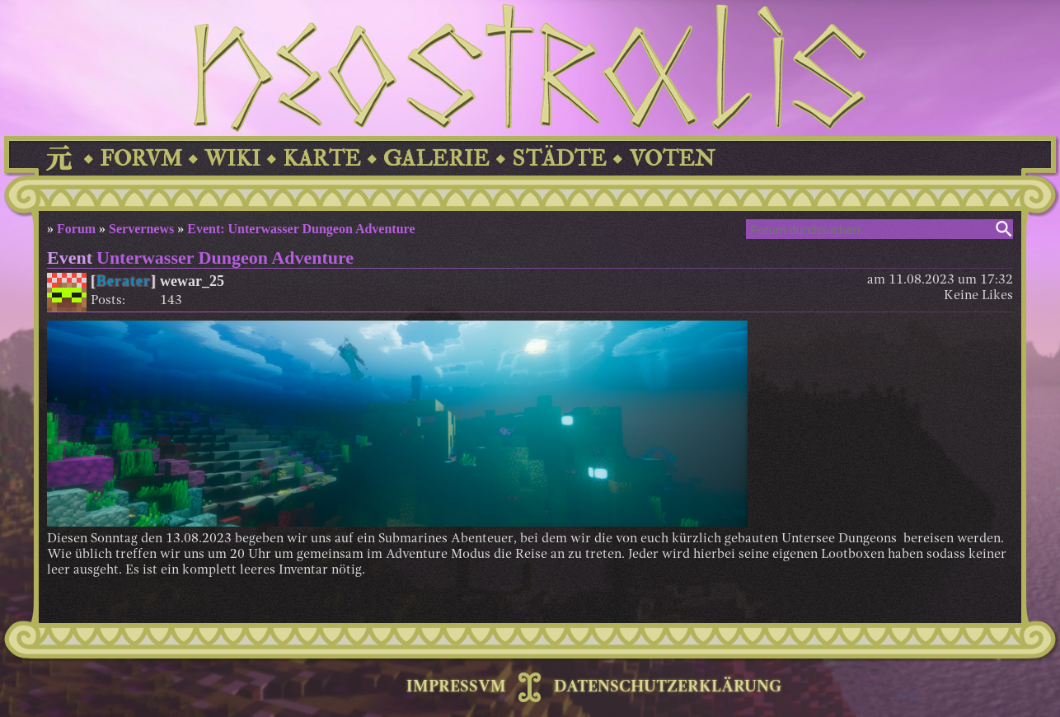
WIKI (232, 158)
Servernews (141, 229)
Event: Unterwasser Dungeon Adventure (301, 229)
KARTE (322, 158)
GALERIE (436, 158)
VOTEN (672, 158)
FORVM (141, 158)
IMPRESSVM (456, 687)
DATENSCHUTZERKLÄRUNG (667, 687)
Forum (76, 229)
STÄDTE (559, 158)
